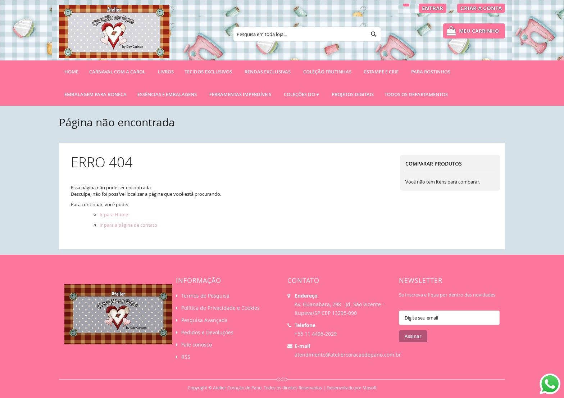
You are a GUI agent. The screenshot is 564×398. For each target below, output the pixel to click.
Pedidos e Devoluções (207, 332)
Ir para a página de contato (128, 225)
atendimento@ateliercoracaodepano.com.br (348, 354)
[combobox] (307, 34)
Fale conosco (196, 344)
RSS (185, 356)
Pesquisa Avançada (204, 320)
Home (71, 71)
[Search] (374, 34)
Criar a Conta (481, 8)
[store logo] (114, 35)
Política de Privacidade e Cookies (220, 307)
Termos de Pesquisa (205, 295)
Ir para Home (114, 214)
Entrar (432, 8)
